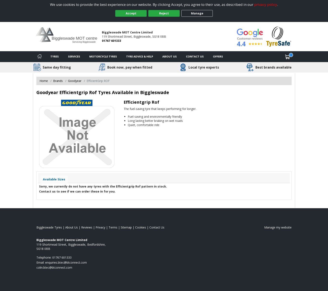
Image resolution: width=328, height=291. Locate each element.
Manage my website (278, 227)
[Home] (39, 56)
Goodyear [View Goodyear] (74, 81)
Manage (197, 13)
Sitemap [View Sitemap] (126, 227)
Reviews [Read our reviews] (86, 227)
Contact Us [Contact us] (195, 56)
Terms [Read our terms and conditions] (113, 227)
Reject (164, 13)
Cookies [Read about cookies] (140, 227)
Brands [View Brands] (58, 81)
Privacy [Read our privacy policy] (100, 227)
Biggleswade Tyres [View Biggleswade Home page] (49, 227)
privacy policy (265, 4)
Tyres (54, 56)
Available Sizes (54, 179)
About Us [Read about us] (71, 227)
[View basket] (288, 56)
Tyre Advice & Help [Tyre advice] (139, 56)
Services (74, 56)
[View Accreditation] (279, 36)
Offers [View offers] (218, 56)
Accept (131, 13)
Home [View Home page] (44, 81)
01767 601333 (111, 41)
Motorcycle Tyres (103, 56)
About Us (169, 56)
